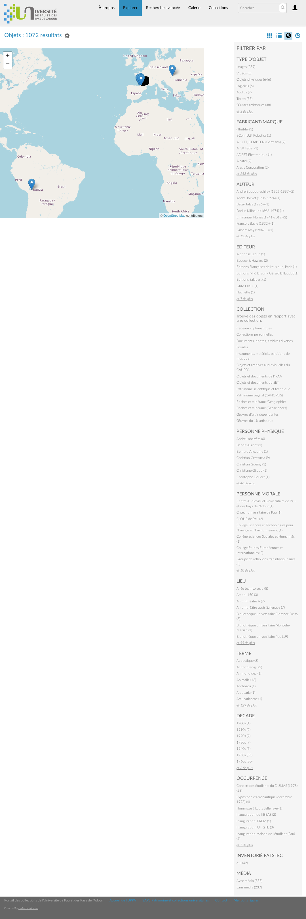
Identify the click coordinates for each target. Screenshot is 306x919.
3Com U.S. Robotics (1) (254, 135)
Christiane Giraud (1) (252, 470)
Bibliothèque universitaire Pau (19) (262, 636)
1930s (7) (243, 742)
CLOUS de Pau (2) (250, 519)
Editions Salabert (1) (251, 279)
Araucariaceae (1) (249, 699)
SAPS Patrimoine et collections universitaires (175, 900)
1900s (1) (243, 723)
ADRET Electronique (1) (254, 154)
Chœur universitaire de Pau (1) (259, 512)
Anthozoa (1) (246, 686)
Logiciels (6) (245, 86)
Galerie (194, 8)
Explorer (130, 8)
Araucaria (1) (246, 692)
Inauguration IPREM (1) (254, 821)
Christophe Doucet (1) (253, 477)
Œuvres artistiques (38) (254, 105)
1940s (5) (243, 748)
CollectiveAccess (28, 908)
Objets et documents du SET (258, 382)
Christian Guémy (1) (251, 464)
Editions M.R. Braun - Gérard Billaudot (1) (267, 273)
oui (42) (242, 863)
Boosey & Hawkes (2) (252, 260)
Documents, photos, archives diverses (265, 341)
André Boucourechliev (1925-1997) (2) (265, 191)
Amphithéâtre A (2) (251, 601)
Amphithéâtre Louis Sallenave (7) (261, 607)
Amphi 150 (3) (247, 594)
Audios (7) (244, 92)
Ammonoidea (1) (249, 673)
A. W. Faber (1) (247, 148)
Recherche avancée (163, 8)
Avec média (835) (249, 881)
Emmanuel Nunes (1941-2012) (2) (262, 217)
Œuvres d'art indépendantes (257, 414)
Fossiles (242, 347)
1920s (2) (243, 736)
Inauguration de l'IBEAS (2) (256, 814)
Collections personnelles (255, 334)
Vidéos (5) (244, 73)
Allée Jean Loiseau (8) (252, 588)
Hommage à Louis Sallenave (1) (259, 808)
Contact (221, 900)
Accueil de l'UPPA (122, 900)
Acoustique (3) (247, 660)
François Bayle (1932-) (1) (255, 223)
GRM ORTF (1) (247, 286)
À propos (107, 8)
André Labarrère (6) (251, 439)
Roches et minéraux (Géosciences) (262, 408)
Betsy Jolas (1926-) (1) (253, 204)
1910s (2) (243, 729)
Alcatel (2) (244, 161)
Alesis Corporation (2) (253, 167)
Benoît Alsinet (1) (249, 445)
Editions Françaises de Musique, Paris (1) (267, 267)
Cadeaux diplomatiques (254, 328)
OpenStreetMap (174, 215)
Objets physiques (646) (254, 79)
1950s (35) (244, 755)
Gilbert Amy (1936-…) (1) (255, 230)
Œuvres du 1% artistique (255, 420)
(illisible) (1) (245, 129)
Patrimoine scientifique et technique (263, 389)
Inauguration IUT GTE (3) (255, 827)
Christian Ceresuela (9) (253, 457)
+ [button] (8, 56)
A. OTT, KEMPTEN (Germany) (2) (261, 142)
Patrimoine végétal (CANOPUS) (260, 395)
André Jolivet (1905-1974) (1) (258, 198)
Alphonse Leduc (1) (251, 254)
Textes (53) (244, 98)
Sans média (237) (249, 887)
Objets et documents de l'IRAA (259, 376)
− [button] (8, 64)
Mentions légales (246, 900)
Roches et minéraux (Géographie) (261, 401)
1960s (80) (244, 761)
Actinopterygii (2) (249, 667)
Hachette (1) (246, 292)
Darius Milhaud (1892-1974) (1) (260, 210)
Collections (218, 8)
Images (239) (246, 66)
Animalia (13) (246, 680)
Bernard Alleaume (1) (252, 451)
